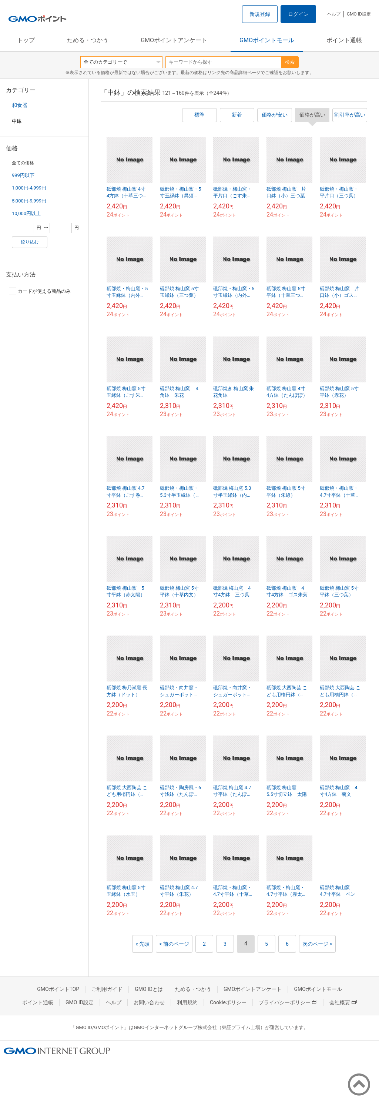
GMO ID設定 (359, 14)
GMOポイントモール (266, 40)
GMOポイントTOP (58, 989)
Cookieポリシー (228, 1002)
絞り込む (29, 242)
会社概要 (343, 1002)
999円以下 (23, 175)
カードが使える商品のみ (40, 291)
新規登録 (259, 14)
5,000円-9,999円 (29, 201)
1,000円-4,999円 (29, 188)
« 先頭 (142, 944)
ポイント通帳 (344, 40)
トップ (26, 40)
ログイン (298, 14)
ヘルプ (334, 14)
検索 (290, 62)
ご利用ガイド (107, 989)
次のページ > (317, 944)
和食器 (19, 105)
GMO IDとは (149, 989)
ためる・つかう (87, 40)
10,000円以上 (26, 213)
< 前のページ (174, 944)
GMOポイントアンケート (174, 40)
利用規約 (187, 1002)
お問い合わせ (149, 1002)
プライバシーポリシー (288, 1002)
